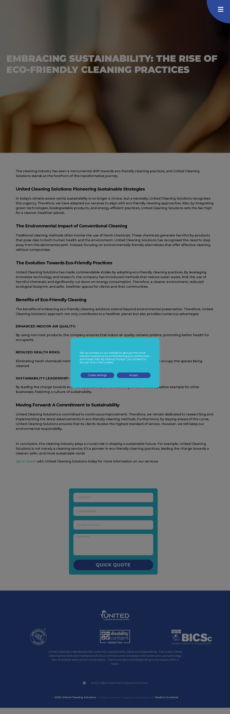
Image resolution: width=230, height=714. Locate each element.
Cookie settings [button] (97, 375)
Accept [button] (133, 375)
